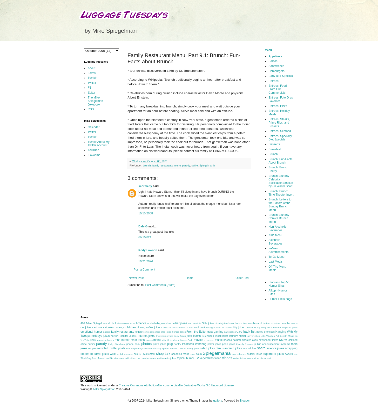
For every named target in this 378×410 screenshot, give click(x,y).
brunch (147, 165)
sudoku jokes (254, 353)
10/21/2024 (145, 261)
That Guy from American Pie (97, 358)
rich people (131, 348)
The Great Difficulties (124, 358)
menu (177, 165)
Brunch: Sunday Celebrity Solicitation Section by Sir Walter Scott (281, 181)
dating (209, 327)
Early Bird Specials (281, 76)
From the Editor (196, 331)
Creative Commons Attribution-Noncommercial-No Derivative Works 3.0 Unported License (176, 385)
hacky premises (265, 331)
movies (198, 340)
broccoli (257, 323)
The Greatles (142, 358)
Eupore (106, 332)
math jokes (138, 340)
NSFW (283, 339)
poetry (177, 344)
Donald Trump (253, 327)
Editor (91, 92)
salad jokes (207, 348)
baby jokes (160, 323)
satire (194, 165)
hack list (249, 331)
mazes (149, 340)
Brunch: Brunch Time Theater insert (281, 193)
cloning (141, 327)
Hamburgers (276, 71)
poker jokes (214, 344)
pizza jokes (159, 344)
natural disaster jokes (245, 339)
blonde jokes (221, 323)
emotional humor (91, 331)
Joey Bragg (180, 336)
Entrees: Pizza (278, 106)
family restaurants (162, 165)
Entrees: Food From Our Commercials (278, 89)
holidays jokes (100, 335)
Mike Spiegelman (170, 340)
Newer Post (136, 278)
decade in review (223, 327)
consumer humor (184, 327)
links (93, 339)
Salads (273, 61)
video (217, 358)
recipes (92, 348)
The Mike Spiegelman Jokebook (95, 101)
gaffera (217, 400)
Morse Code (186, 340)
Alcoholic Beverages (275, 241)
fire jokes (151, 332)
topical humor (185, 358)
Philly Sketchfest (116, 344)
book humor (235, 323)
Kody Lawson (147, 250)
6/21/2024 (144, 237)
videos (227, 358)
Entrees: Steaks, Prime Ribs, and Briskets (279, 123)
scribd (120, 354)
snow (192, 354)
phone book (133, 344)
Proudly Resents (244, 344)
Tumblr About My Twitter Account (98, 143)
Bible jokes (208, 323)
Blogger (245, 400)
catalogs (120, 327)
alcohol (112, 323)
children (131, 327)
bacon (171, 323)
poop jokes (228, 344)
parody (186, 165)
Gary (239, 331)
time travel (155, 358)
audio (150, 323)
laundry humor (237, 335)
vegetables (207, 358)
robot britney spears (158, 348)
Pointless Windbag (194, 344)
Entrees (273, 81)
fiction (138, 331)
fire (144, 332)
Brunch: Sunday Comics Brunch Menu (279, 218)
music (218, 340)
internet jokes (146, 335)
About (91, 68)
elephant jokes (289, 327)
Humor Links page (280, 299)
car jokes (86, 327)
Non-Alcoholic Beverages (277, 228)
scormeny (145, 186)
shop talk (163, 354)
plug (170, 344)
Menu (268, 49)
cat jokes (108, 327)
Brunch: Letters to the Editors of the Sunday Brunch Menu (280, 205)
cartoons (97, 327)
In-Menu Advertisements (279, 250)
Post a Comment (144, 269)
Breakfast (275, 149)
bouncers (247, 323)
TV (197, 358)
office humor (88, 344)
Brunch (273, 154)
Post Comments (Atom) (160, 285)
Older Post (242, 278)
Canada (293, 323)
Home (190, 278)
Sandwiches (276, 66)
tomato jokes (169, 358)
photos (146, 344)
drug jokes (266, 327)
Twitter (92, 83)
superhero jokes (273, 354)
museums (209, 340)
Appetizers (275, 56)
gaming (218, 331)
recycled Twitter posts (111, 348)
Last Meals (276, 261)
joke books (194, 335)
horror (114, 335)
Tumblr (92, 77)
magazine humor (105, 340)
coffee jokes (153, 327)
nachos (227, 339)
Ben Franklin (194, 323)
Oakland (292, 339)
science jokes (275, 348)
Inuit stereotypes (164, 336)
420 (83, 323)
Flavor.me (94, 155)
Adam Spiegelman (96, 323)
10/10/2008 (145, 213)
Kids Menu (275, 235)
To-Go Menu (276, 256)
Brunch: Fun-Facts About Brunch (280, 161)
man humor (122, 340)
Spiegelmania (207, 165)
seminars (128, 354)
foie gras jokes (163, 332)
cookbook (199, 327)
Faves (92, 73)
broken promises (271, 323)
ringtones (143, 348)
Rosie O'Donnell (178, 348)
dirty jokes (238, 327)
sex (136, 353)
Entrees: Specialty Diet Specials (280, 137)
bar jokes (181, 323)
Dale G (143, 226)
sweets (289, 353)
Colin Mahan (168, 327)
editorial (277, 327)
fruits (210, 331)
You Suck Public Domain (259, 358)
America (141, 323)
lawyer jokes (253, 336)
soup (199, 353)
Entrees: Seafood (280, 131)
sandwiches (249, 348)
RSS (91, 109)
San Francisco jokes (229, 348)
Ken (204, 336)
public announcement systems (272, 344)
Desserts (274, 144)
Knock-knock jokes (218, 335)
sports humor (239, 354)
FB (89, 87)
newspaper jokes (268, 339)
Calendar (94, 127)
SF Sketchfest (147, 353)
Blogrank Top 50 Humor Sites (279, 284)
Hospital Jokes (127, 335)
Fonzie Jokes (179, 332)
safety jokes (193, 348)
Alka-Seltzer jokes (126, 323)
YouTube (93, 150)
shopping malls (180, 353)
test (295, 354)
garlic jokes (230, 332)
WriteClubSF (239, 358)
